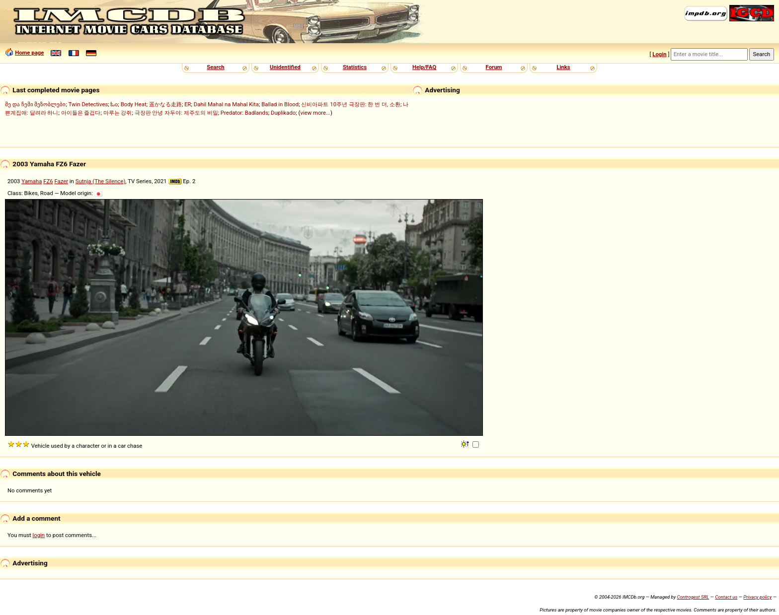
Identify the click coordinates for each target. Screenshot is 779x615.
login (39, 535)
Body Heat (134, 104)
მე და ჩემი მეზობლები (35, 104)
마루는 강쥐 (117, 112)
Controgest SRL (693, 597)
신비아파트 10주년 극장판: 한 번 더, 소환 (350, 104)
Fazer (61, 181)
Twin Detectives (88, 104)
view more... (315, 112)
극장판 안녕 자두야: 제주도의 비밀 (176, 112)
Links (563, 67)
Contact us (726, 597)
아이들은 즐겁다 (81, 112)
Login (659, 54)
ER (187, 104)
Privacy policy (757, 597)
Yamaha (31, 181)
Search (215, 67)
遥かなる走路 (165, 104)
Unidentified (285, 67)
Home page (29, 52)
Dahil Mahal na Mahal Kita (226, 104)
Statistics (355, 67)
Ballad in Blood (280, 104)
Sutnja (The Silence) (101, 181)
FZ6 (48, 181)
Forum (494, 67)
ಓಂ (114, 104)
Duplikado (283, 112)
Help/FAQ (424, 67)
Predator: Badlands (244, 112)
